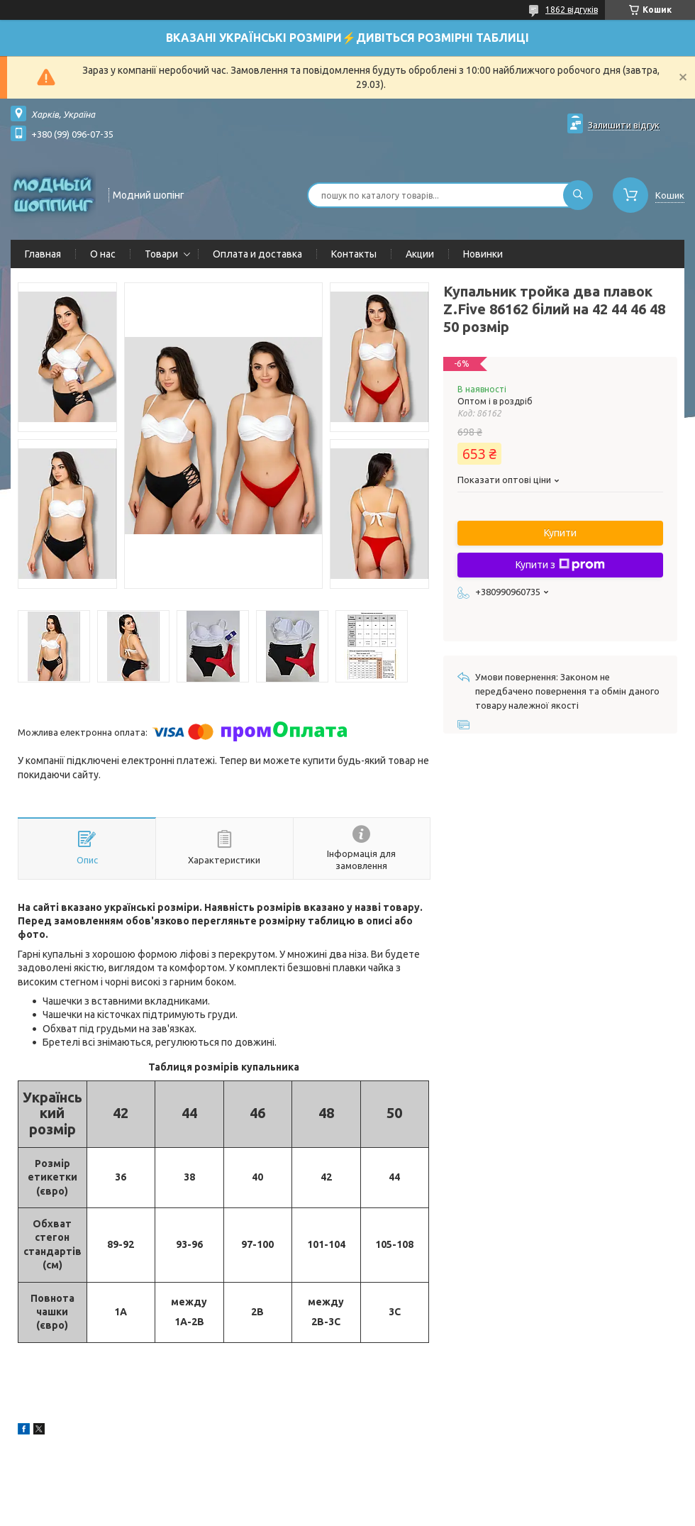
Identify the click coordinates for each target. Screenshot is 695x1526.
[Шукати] (578, 195)
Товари (161, 254)
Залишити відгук (624, 125)
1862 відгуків (571, 9)
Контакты (354, 254)
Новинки (483, 254)
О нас (103, 254)
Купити (560, 532)
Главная (43, 254)
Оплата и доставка (257, 254)
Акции (420, 254)
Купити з (560, 564)
